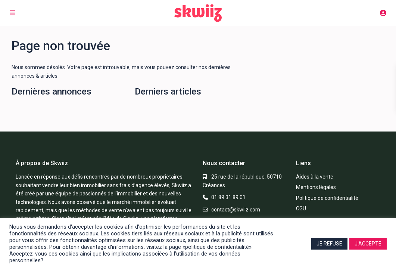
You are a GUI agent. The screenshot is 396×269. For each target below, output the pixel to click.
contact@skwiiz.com (235, 210)
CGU (301, 208)
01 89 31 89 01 (228, 197)
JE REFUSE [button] (329, 244)
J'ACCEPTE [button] (368, 244)
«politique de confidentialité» (217, 247)
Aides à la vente (314, 177)
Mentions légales (316, 187)
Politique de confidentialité (327, 198)
